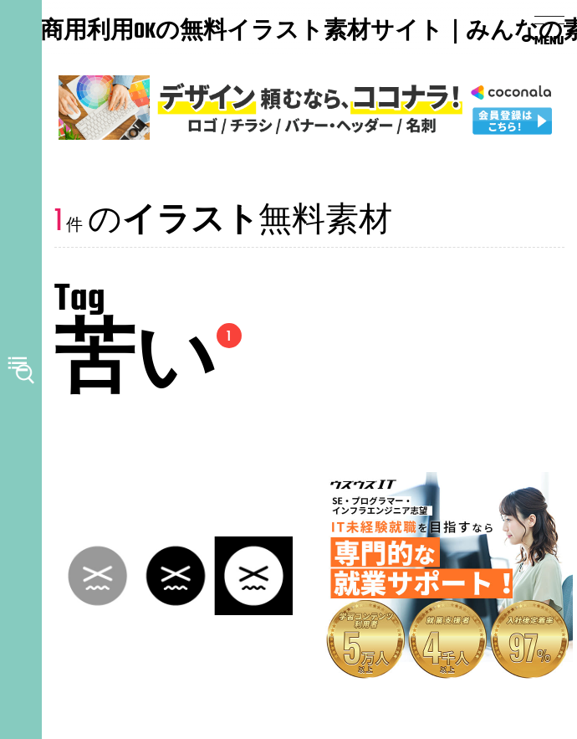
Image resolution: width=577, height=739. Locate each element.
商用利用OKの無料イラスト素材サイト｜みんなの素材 (142, 32)
